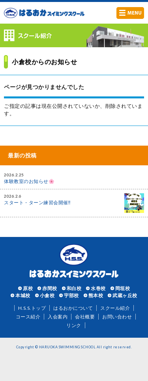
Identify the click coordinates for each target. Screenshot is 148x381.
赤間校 (49, 288)
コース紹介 (28, 317)
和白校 (74, 288)
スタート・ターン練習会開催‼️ (37, 202)
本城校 (22, 295)
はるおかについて (73, 308)
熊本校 (95, 295)
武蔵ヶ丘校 (124, 295)
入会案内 (57, 317)
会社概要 (85, 317)
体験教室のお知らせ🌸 (29, 181)
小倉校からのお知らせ (44, 61)
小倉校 (47, 295)
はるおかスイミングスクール (44, 13)
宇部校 (71, 295)
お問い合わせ (117, 317)
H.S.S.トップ (32, 308)
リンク (73, 325)
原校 (28, 288)
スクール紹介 (115, 308)
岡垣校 (122, 288)
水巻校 (98, 288)
